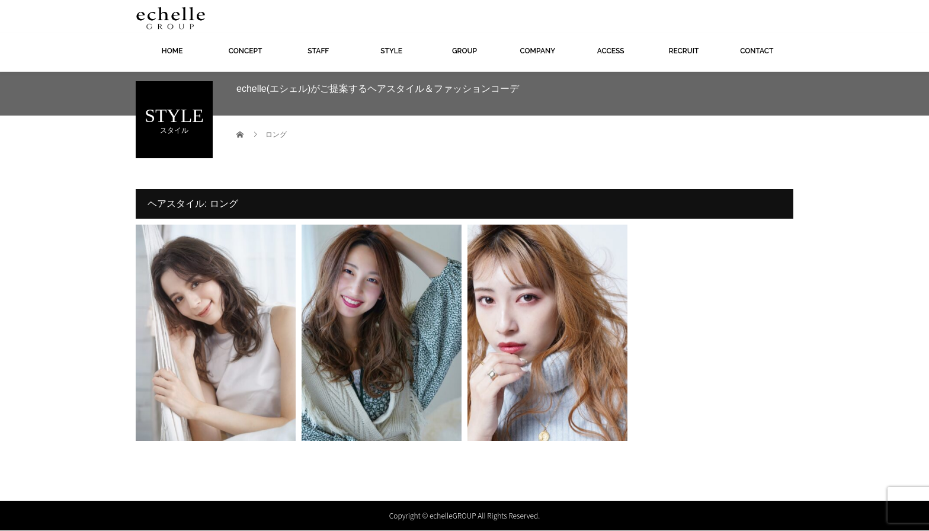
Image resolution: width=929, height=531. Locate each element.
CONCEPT (245, 51)
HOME (172, 51)
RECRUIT (684, 51)
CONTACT (756, 51)
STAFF (318, 51)
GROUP (464, 51)
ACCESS (610, 51)
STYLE (391, 51)
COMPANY (537, 51)
